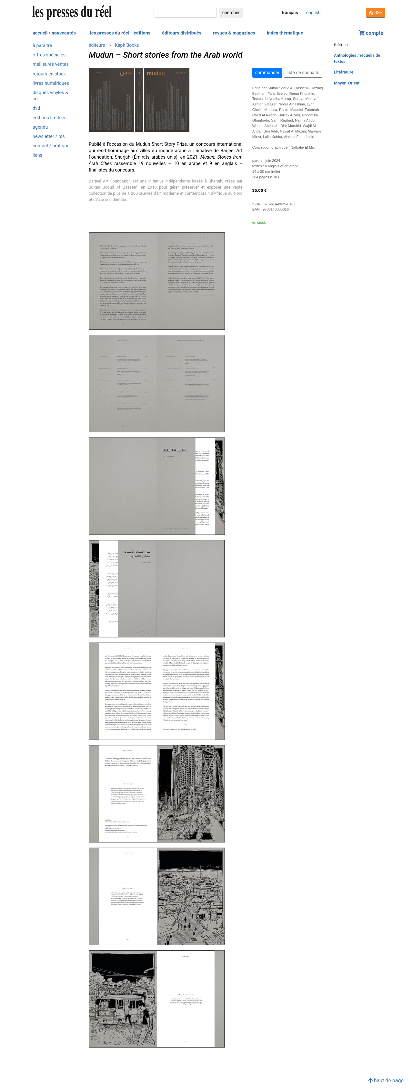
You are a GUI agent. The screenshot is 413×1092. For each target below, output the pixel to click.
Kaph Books (127, 45)
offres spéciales (49, 55)
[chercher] (185, 13)
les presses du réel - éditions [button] (120, 33)
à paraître (42, 45)
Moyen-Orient (346, 83)
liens (37, 155)
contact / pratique (51, 146)
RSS (375, 12)
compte (371, 33)
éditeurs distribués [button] (181, 33)
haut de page (386, 1080)
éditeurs (97, 45)
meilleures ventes (51, 64)
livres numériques (51, 83)
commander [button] (267, 72)
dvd (36, 108)
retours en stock (49, 74)
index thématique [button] (285, 33)
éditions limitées (49, 118)
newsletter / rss (49, 136)
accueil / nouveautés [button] (54, 33)
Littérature (343, 72)
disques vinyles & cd (50, 96)
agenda (40, 127)
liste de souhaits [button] (303, 72)
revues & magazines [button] (234, 33)
